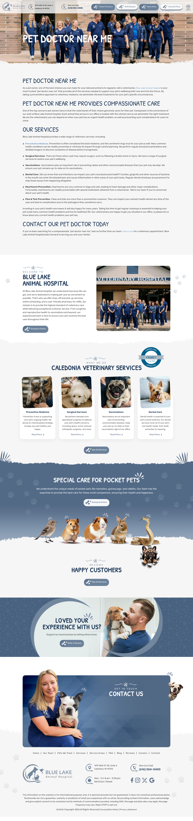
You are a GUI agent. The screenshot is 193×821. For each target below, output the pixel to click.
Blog (121, 757)
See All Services (99, 451)
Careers (147, 757)
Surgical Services (77, 417)
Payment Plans (174, 7)
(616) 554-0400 (75, 8)
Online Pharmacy (106, 7)
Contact (161, 757)
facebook (132, 785)
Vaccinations (116, 417)
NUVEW (58, 814)
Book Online (151, 7)
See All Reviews (99, 585)
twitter (146, 785)
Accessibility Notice (109, 814)
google (154, 785)
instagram (138, 785)
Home (30, 757)
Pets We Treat (62, 757)
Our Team (44, 757)
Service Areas (97, 757)
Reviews (133, 757)
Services (80, 757)
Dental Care (155, 417)
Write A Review (74, 646)
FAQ (112, 757)
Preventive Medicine (37, 417)
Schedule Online (39, 329)
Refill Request (129, 7)
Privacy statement (129, 814)
